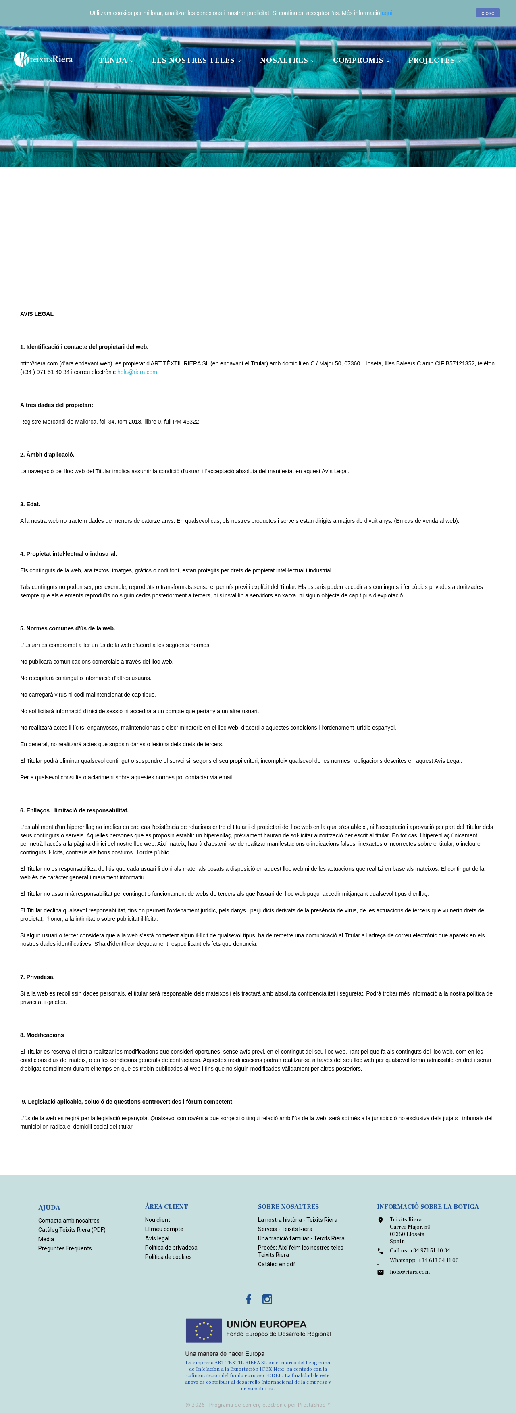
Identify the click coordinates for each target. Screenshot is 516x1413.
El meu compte (164, 1229)
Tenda (117, 60)
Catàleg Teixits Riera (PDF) (72, 1230)
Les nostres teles (197, 60)
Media (46, 1239)
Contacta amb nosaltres (69, 1220)
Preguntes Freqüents (65, 1248)
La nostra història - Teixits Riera (297, 1220)
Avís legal (157, 1238)
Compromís (362, 60)
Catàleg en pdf (276, 1264)
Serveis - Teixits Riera (285, 1229)
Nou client (157, 1220)
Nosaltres (288, 60)
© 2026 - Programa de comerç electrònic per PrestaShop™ (258, 1404)
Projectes (436, 60)
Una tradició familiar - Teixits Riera (301, 1238)
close (488, 13)
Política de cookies (168, 1257)
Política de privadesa (171, 1247)
